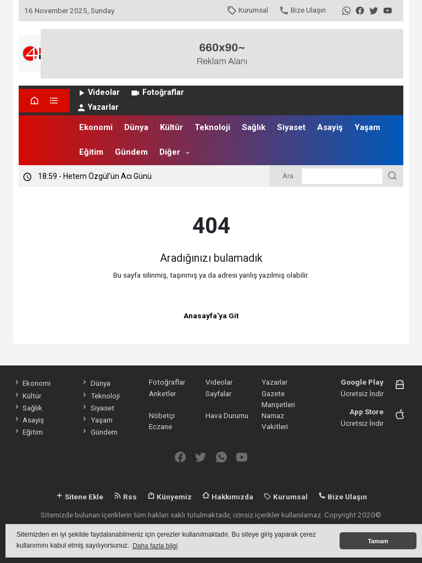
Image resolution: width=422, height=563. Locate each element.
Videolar (98, 92)
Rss (125, 496)
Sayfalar (218, 393)
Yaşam (367, 127)
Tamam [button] (378, 541)
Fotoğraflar (157, 92)
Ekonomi (96, 127)
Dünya (136, 127)
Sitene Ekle (79, 496)
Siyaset (291, 127)
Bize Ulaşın (302, 9)
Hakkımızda (227, 496)
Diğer (169, 152)
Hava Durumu (227, 415)
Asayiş (330, 127)
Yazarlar (97, 107)
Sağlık (253, 127)
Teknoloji (212, 127)
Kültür (171, 127)
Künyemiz (169, 496)
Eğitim (91, 152)
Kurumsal (247, 9)
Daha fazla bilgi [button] (154, 546)
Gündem (131, 152)
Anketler (162, 393)
